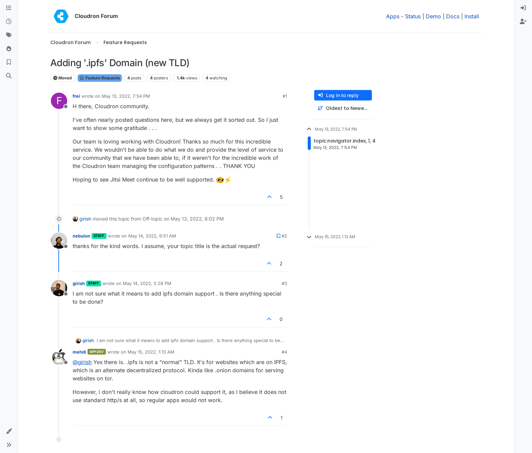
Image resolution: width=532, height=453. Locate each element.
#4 (284, 352)
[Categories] (9, 8)
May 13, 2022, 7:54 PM (126, 96)
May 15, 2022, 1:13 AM (151, 352)
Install (471, 16)
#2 (284, 236)
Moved (62, 77)
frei (76, 96)
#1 (285, 96)
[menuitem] (523, 8)
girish (85, 219)
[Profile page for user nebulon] (59, 240)
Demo (433, 16)
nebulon (81, 236)
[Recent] (9, 21)
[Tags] (9, 35)
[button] (9, 431)
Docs (452, 16)
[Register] (523, 21)
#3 (284, 283)
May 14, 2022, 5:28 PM (147, 283)
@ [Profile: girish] (82, 362)
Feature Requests (99, 77)
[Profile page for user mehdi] (59, 356)
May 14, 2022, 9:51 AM (152, 236)
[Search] (9, 76)
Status (413, 16)
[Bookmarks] (9, 62)
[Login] (523, 8)
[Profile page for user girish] (59, 288)
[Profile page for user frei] (59, 101)
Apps (392, 16)
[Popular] (9, 48)
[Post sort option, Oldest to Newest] (343, 108)
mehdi (79, 352)
